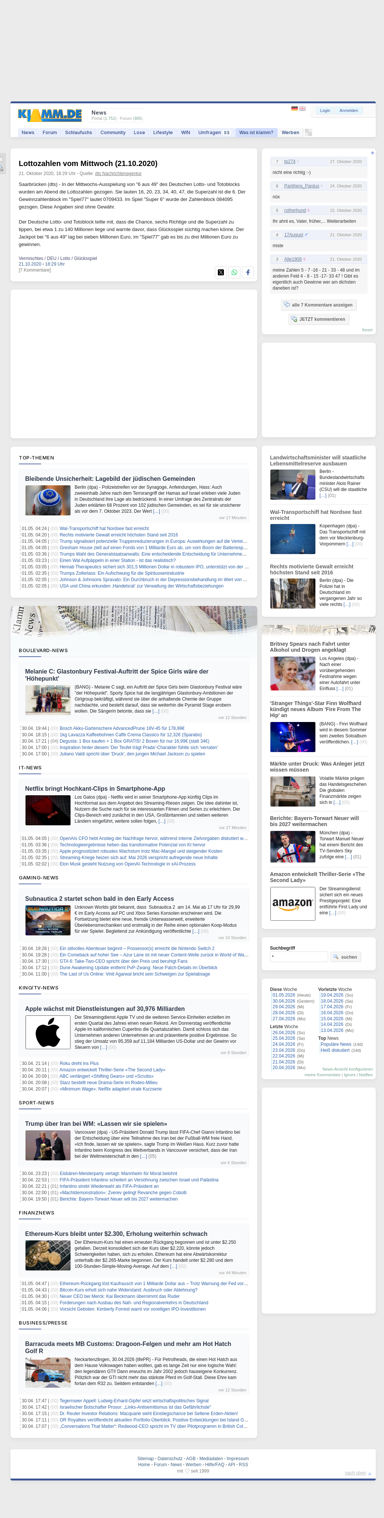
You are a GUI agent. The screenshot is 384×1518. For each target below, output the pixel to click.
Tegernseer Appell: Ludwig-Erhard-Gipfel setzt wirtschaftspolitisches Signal (134, 1400)
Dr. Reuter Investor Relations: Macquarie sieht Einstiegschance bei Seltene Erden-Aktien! (149, 1413)
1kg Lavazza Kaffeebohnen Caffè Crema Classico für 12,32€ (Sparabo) (131, 734)
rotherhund (295, 210)
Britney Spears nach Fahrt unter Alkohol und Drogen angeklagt (310, 647)
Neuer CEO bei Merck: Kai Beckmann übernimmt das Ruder (120, 1296)
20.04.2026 (284, 1067)
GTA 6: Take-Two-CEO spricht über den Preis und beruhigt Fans (124, 961)
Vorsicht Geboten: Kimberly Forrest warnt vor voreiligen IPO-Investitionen (133, 1309)
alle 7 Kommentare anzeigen (318, 305)
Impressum (237, 1458)
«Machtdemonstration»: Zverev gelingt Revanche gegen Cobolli (123, 1192)
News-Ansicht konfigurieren (347, 1069)
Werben (290, 132)
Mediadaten (211, 1458)
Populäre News (336, 1044)
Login (325, 110)
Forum (50, 132)
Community (113, 132)
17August (293, 234)
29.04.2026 (284, 1006)
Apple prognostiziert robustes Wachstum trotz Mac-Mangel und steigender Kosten (141, 851)
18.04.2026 (332, 1001)
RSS (243, 1464)
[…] (156, 511)
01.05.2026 (284, 995)
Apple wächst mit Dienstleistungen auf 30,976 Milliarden (105, 1009)
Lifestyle (163, 132)
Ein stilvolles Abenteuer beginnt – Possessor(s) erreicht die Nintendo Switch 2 (137, 948)
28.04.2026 (284, 1012)
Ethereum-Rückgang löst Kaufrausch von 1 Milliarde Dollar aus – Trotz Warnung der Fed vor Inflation (160, 1283)
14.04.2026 (332, 1024)
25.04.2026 (284, 1038)
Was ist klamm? (256, 132)
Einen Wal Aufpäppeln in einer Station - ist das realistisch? (118, 560)
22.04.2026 (284, 1056)
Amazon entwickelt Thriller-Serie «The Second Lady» (113, 1069)
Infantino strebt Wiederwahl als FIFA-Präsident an (109, 1186)
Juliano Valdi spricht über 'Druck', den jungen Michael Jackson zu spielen (132, 754)
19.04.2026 (332, 995)
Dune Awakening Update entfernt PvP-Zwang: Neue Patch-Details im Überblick (139, 967)
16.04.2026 (332, 1012)
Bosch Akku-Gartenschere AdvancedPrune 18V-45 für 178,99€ (122, 728)
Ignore (350, 1074)
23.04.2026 (284, 1050)
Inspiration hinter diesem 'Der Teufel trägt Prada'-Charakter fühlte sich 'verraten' (139, 747)
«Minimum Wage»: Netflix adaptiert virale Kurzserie (111, 1089)
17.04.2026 (332, 1006)
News (28, 132)
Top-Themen (36, 458)
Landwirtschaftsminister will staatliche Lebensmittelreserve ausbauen (318, 461)
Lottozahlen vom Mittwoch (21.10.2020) (88, 163)
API (231, 1464)
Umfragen (214, 132)
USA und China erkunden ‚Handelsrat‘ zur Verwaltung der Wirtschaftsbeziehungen (142, 586)
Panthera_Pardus (301, 186)
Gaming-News (39, 878)
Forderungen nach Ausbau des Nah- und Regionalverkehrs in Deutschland (134, 1302)
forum (367, 330)
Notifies (366, 1074)
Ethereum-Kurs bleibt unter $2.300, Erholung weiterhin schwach (116, 1234)
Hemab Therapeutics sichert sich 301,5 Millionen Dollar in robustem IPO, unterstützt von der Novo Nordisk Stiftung (174, 566)
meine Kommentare (322, 1074)
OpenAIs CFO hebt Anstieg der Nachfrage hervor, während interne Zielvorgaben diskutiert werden (157, 838)
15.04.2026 (332, 1018)
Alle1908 (293, 259)
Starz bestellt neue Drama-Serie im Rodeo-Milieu (109, 1082)
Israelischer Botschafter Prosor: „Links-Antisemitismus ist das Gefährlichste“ (135, 1407)
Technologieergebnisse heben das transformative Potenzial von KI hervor (133, 844)
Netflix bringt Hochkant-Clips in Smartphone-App (95, 788)
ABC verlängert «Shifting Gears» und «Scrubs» (107, 1076)
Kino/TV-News (38, 988)
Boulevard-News (43, 650)
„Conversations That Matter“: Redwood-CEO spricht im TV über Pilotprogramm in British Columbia (157, 1426)
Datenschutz (170, 1458)
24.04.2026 (284, 1044)
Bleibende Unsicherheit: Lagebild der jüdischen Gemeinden (110, 479)
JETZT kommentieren (318, 319)
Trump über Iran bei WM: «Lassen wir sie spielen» (96, 1124)
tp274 (290, 161)
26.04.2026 (284, 1032)
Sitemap (145, 1458)
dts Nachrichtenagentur (118, 173)
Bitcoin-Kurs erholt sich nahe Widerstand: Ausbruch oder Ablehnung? (129, 1290)
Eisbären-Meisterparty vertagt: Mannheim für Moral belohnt (118, 1173)
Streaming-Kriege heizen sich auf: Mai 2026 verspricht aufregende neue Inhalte (139, 857)
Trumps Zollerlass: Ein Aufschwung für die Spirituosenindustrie (122, 573)
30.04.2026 (284, 1001)
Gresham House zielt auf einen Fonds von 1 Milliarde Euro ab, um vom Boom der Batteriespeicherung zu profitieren (175, 547)
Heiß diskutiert (335, 1050)
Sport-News (36, 1103)
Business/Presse (43, 1323)
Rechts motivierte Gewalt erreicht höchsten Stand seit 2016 (119, 535)
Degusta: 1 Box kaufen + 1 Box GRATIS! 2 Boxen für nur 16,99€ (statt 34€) (134, 741)
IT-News (30, 767)
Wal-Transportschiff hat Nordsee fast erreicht (104, 528)
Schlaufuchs (78, 132)
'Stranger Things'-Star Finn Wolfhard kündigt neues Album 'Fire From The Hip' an (316, 709)
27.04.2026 (284, 1018)
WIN (185, 132)
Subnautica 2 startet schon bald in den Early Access (99, 899)
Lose (139, 132)
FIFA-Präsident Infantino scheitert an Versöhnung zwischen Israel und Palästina (139, 1180)
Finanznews (36, 1213)
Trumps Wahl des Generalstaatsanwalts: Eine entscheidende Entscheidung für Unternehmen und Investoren (168, 554)
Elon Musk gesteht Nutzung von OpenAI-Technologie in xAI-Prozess (127, 864)
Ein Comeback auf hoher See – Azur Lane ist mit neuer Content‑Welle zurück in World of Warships (158, 955)
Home (144, 1464)
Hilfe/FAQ (214, 1464)
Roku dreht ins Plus (79, 1063)
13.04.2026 (332, 1030)
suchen (345, 957)
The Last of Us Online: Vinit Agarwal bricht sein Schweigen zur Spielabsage (135, 974)
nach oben (355, 1473)
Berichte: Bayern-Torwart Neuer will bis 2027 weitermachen (119, 1199)
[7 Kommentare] (35, 270)
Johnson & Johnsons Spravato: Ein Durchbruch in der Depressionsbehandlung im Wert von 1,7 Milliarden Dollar (171, 579)
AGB (190, 1458)
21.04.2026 (284, 1062)
